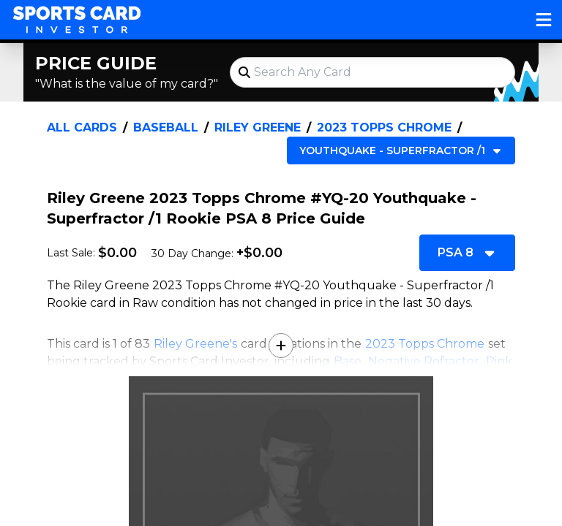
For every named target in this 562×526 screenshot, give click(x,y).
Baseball (165, 127)
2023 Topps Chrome (384, 127)
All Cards (82, 127)
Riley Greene (257, 127)
